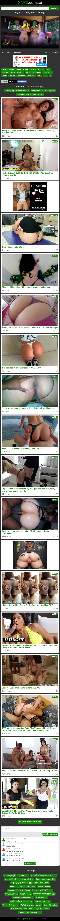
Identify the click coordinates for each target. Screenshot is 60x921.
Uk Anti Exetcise (27, 905)
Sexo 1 (38, 905)
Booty (4, 76)
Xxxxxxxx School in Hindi (23, 898)
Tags (23, 919)
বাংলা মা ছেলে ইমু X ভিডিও (39, 909)
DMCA (29, 919)
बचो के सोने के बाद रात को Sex (44, 894)
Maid (39, 76)
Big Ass (5, 73)
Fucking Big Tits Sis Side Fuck (17, 91)
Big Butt (20, 73)
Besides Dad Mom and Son (30, 912)
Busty (38, 73)
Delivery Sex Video (42, 901)
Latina (12, 73)
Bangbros (21, 76)
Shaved (12, 76)
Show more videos (30, 821)
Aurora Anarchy (44, 886)
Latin (46, 76)
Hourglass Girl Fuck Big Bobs (43, 91)
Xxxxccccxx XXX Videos (42, 890)
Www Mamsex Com (18, 909)
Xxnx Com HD (25, 894)
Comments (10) (36, 86)
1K (47, 52)
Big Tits (41, 69)
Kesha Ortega (8, 69)
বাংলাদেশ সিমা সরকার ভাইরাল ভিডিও (19, 879)
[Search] (25, 8)
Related (20, 86)
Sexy (48, 69)
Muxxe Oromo (41, 898)
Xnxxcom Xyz (22, 875)
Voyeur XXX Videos (10, 905)
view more (30, 864)
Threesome (47, 73)
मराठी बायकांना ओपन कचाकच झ (21, 901)
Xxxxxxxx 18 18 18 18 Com (19, 890)
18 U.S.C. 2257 (39, 919)
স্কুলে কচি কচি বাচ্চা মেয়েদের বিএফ (43, 875)
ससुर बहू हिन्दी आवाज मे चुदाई (21, 883)
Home (16, 919)
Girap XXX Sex (11, 894)
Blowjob (33, 69)
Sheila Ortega (22, 69)
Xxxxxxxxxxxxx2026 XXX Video (22, 886)
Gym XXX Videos (51, 905)
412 (55, 52)
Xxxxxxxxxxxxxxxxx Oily (45, 879)
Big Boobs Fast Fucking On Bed (30, 94)
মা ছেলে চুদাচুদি (9, 875)
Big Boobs (30, 73)
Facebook (22, 81)
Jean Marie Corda (41, 883)
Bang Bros (31, 76)
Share (4, 81)
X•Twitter (12, 81)
